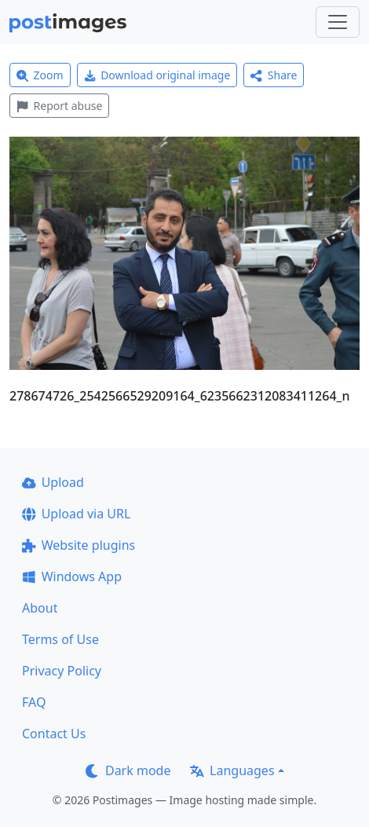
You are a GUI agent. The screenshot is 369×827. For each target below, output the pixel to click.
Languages (232, 770)
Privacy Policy (61, 670)
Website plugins (78, 545)
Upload (53, 482)
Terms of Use (60, 639)
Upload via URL (76, 513)
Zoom (40, 75)
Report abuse (59, 105)
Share (273, 75)
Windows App (72, 576)
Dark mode (128, 770)
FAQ (34, 702)
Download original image (157, 75)
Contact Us (54, 733)
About (39, 608)
